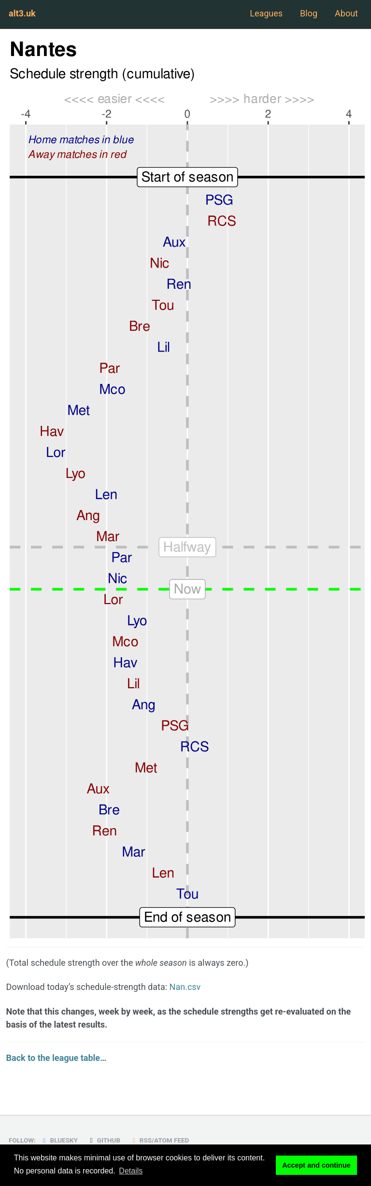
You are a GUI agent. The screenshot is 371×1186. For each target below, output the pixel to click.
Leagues (266, 13)
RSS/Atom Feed (159, 1140)
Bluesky (59, 1140)
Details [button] (131, 1171)
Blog (308, 13)
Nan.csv (185, 987)
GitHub (103, 1140)
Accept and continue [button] (316, 1165)
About (346, 13)
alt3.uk (22, 13)
